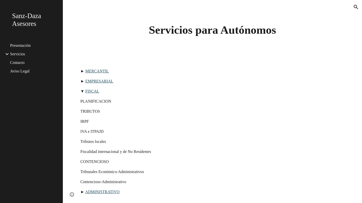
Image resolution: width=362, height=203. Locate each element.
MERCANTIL (97, 71)
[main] (212, 30)
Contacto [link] (17, 62)
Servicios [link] (17, 54)
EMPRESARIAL (99, 81)
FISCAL (92, 91)
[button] (356, 7)
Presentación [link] (20, 45)
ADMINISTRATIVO (102, 192)
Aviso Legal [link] (19, 71)
